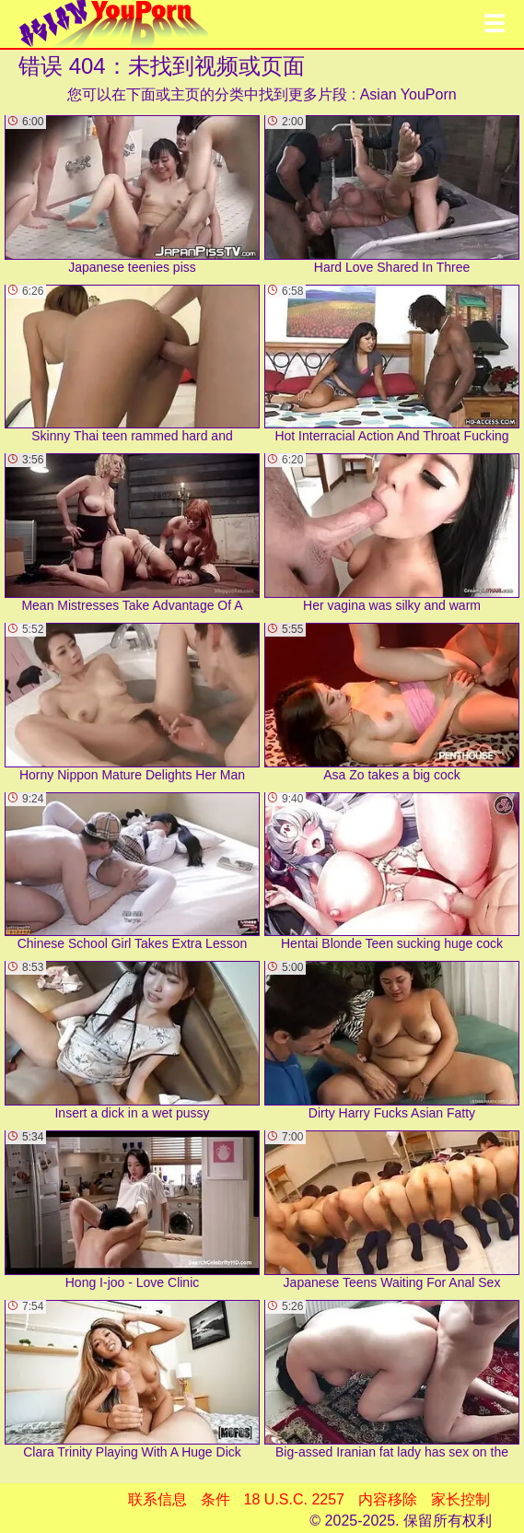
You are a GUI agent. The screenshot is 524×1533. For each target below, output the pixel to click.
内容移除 (387, 1499)
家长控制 (460, 1499)
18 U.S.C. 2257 (294, 1499)
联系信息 (157, 1499)
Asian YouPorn (408, 94)
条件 (215, 1499)
